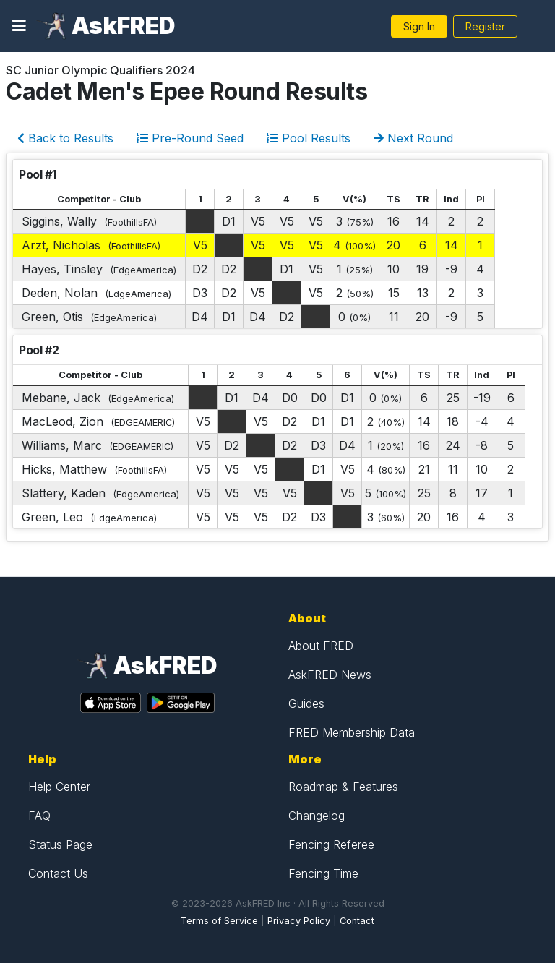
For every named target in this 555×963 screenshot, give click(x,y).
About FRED (320, 645)
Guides (306, 703)
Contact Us (58, 873)
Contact (357, 920)
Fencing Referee (331, 844)
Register (485, 26)
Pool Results (308, 138)
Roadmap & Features (343, 786)
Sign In (419, 26)
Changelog (316, 815)
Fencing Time (323, 873)
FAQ (39, 815)
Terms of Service (219, 920)
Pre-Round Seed (190, 138)
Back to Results (65, 138)
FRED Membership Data (351, 732)
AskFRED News (329, 674)
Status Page (60, 844)
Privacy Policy (298, 920)
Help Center (59, 786)
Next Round (413, 138)
